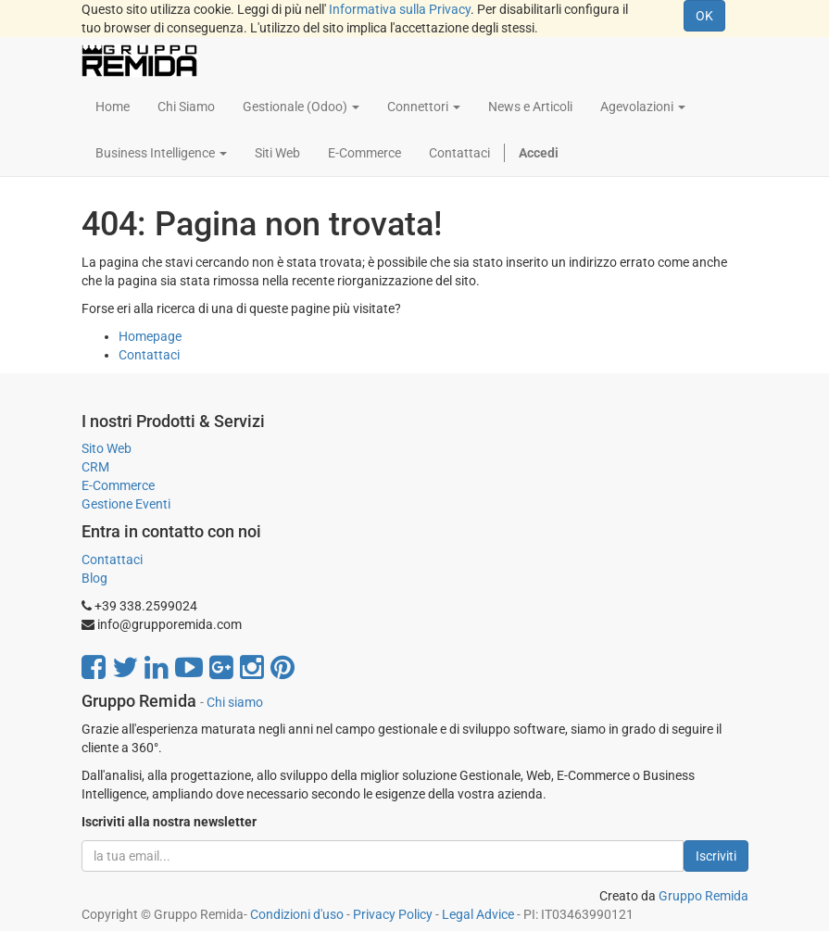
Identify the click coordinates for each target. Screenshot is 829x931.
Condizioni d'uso (297, 914)
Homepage (150, 336)
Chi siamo (235, 702)
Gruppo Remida (703, 895)
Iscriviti (716, 856)
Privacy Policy (393, 914)
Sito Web (107, 448)
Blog (94, 578)
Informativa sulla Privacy (400, 9)
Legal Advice (478, 914)
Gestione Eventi (126, 504)
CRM (95, 466)
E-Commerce (118, 485)
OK (704, 15)
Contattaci (149, 354)
